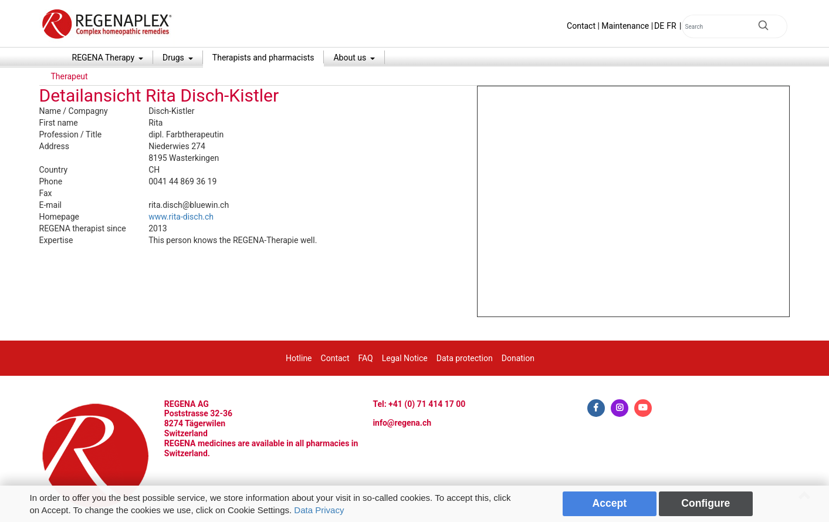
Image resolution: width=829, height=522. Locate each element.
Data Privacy (319, 510)
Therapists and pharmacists (263, 57)
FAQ (365, 358)
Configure (705, 503)
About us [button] (350, 57)
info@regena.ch (402, 422)
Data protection (465, 358)
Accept (610, 503)
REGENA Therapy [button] (104, 57)
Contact (581, 26)
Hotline (299, 358)
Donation (518, 358)
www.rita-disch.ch (181, 216)
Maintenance (625, 26)
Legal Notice (405, 358)
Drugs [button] (174, 57)
